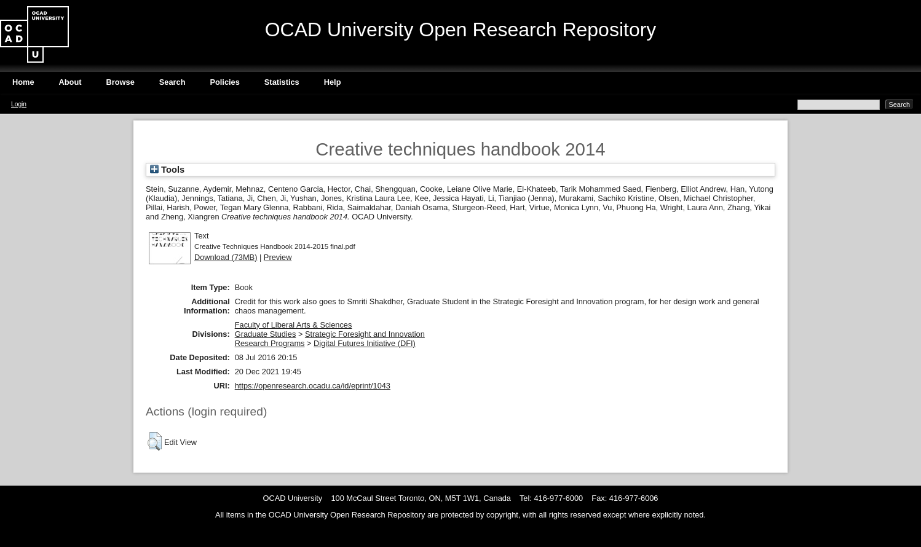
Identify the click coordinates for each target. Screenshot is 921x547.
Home (23, 82)
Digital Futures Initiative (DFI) (365, 343)
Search (172, 82)
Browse (120, 82)
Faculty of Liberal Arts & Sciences (293, 324)
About (70, 82)
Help (332, 82)
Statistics (281, 82)
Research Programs (270, 343)
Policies (224, 82)
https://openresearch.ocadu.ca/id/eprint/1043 (312, 385)
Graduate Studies (265, 334)
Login (18, 104)
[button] (155, 441)
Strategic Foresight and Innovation (365, 334)
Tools (167, 170)
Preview (278, 257)
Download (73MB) (225, 257)
